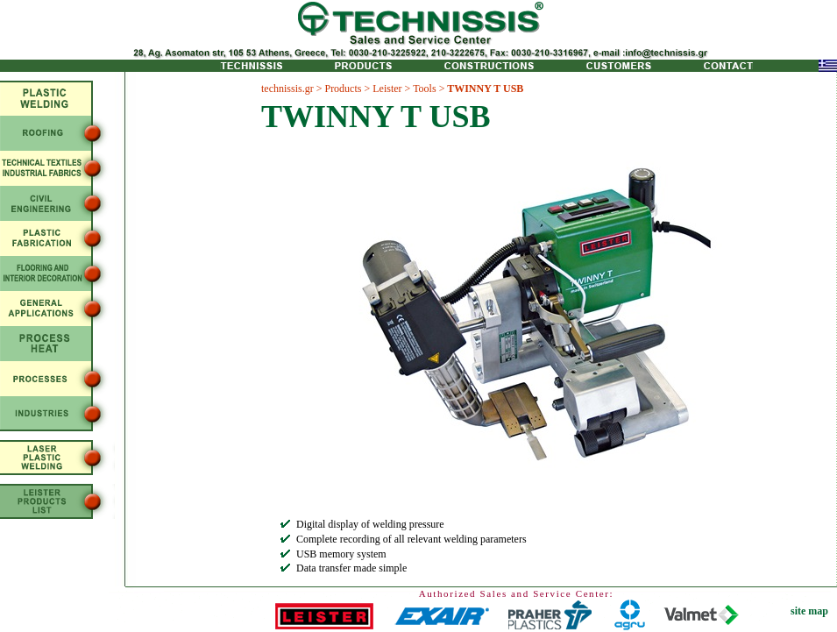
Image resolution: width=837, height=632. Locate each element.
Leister (386, 88)
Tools (424, 88)
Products (342, 88)
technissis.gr (287, 88)
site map (809, 611)
